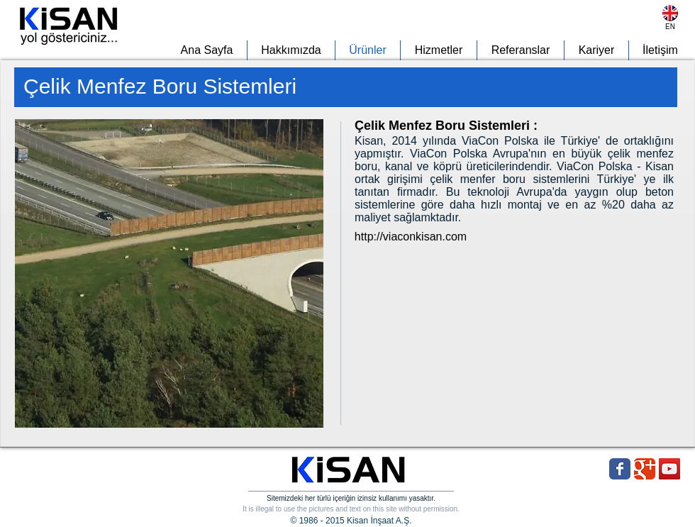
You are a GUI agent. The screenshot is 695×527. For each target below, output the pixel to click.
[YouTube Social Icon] (669, 468)
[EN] (670, 26)
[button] (169, 273)
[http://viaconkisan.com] (410, 237)
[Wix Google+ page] (644, 468)
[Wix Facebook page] (619, 468)
